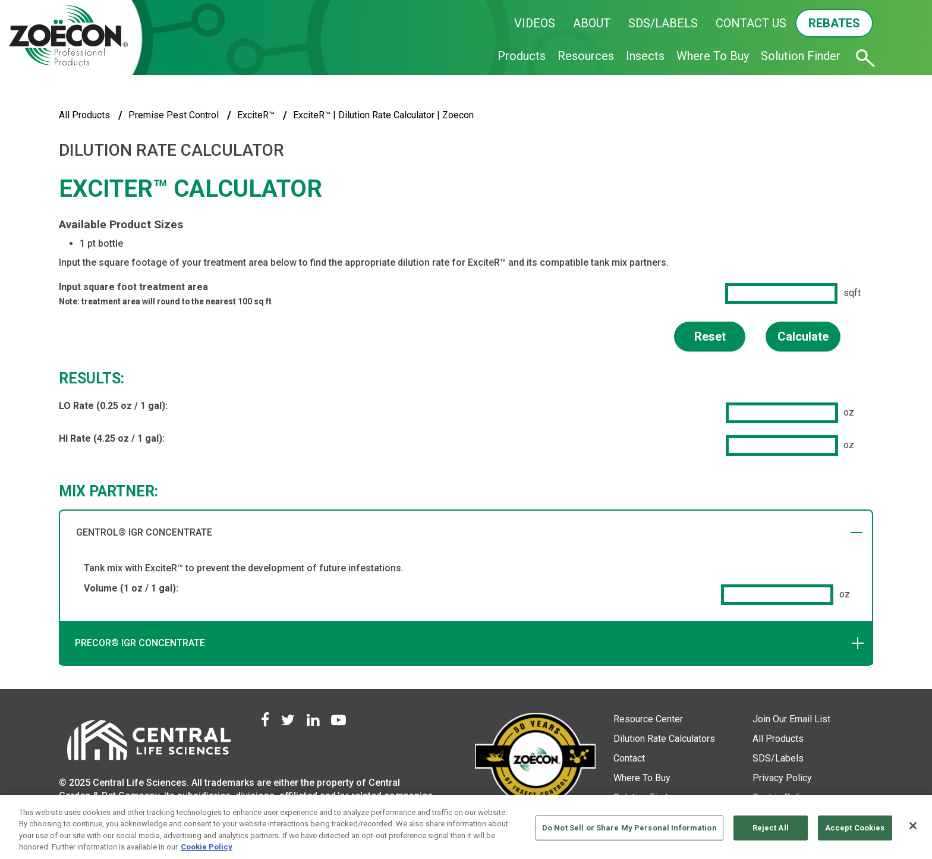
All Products (84, 115)
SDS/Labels (778, 758)
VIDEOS (534, 23)
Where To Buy (712, 56)
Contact (629, 758)
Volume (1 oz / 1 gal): (131, 588)
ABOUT (591, 23)
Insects (645, 56)
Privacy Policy (782, 778)
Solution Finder (800, 56)
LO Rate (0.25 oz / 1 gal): (113, 405)
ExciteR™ (256, 115)
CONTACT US (751, 23)
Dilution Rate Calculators (664, 738)
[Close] (913, 826)
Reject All (770, 827)
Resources (586, 56)
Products (522, 56)
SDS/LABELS (663, 23)
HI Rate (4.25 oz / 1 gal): (112, 438)
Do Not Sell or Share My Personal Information (629, 827)
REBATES (834, 23)
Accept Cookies (855, 827)
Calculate (803, 336)
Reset (710, 336)
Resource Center (648, 719)
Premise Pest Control (173, 115)
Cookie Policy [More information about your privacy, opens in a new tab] (206, 846)
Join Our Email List (791, 719)
